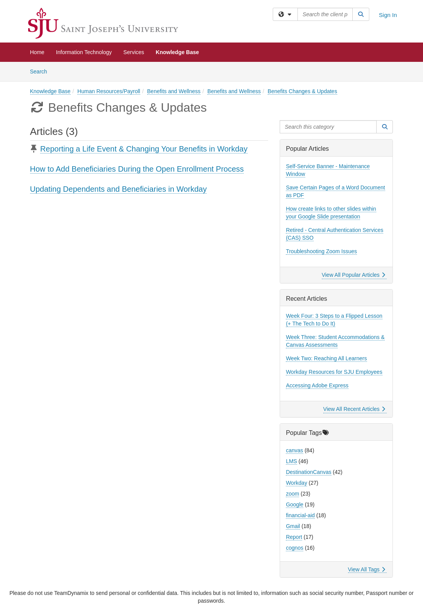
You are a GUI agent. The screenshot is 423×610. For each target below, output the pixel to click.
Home (37, 52)
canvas (294, 450)
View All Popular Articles (354, 275)
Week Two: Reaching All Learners (326, 358)
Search (41, 71)
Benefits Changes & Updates (302, 91)
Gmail (293, 526)
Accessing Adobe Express (317, 385)
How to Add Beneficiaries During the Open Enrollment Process (137, 169)
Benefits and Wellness (173, 91)
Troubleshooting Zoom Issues (321, 251)
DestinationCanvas (308, 472)
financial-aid (300, 515)
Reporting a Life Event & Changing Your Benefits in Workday (144, 149)
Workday (296, 483)
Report (294, 537)
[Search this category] (328, 126)
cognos (294, 548)
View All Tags (367, 569)
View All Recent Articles (354, 409)
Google (294, 504)
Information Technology (84, 52)
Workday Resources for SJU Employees (334, 372)
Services (133, 52)
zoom (292, 494)
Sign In (388, 15)
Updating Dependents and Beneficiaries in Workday (118, 189)
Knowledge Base (177, 52)
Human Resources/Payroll (108, 91)
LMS (291, 461)
